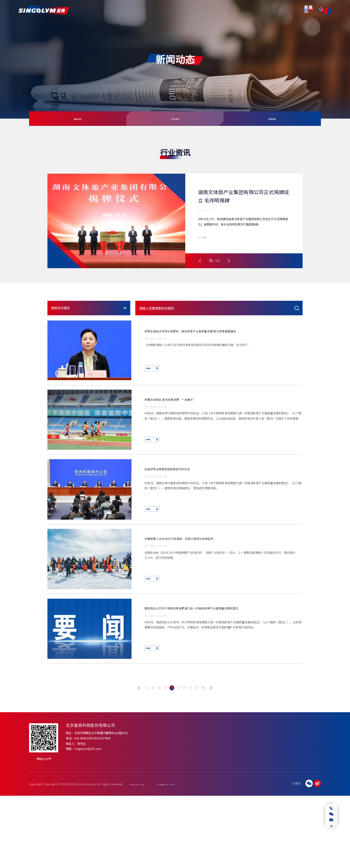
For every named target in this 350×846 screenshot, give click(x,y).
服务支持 (211, 9)
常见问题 (267, 785)
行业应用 (288, 795)
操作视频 (267, 790)
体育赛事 (226, 785)
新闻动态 (191, 9)
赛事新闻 (272, 118)
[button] (200, 261)
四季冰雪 (205, 790)
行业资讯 (175, 118)
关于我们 (111, 9)
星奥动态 (77, 118)
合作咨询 (315, 790)
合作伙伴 (153, 805)
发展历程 (153, 795)
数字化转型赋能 (291, 790)
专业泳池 (205, 785)
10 (231, 744)
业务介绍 (288, 785)
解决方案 (151, 9)
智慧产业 (230, 9)
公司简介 (153, 785)
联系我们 (251, 9)
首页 (94, 9)
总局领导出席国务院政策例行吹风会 (187, 491)
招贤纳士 (315, 795)
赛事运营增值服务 (178, 795)
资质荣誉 (153, 800)
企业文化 (153, 790)
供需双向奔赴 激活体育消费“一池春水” (193, 413)
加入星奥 (315, 785)
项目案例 (171, 9)
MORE (160, 372)
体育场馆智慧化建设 (179, 790)
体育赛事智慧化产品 (179, 785)
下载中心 (267, 795)
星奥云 (282, 11)
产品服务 (131, 9)
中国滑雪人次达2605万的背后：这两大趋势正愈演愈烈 (209, 570)
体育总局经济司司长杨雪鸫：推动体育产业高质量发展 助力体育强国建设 (223, 335)
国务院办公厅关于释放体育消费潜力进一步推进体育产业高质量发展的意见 (223, 649)
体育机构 (226, 795)
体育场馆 (226, 790)
